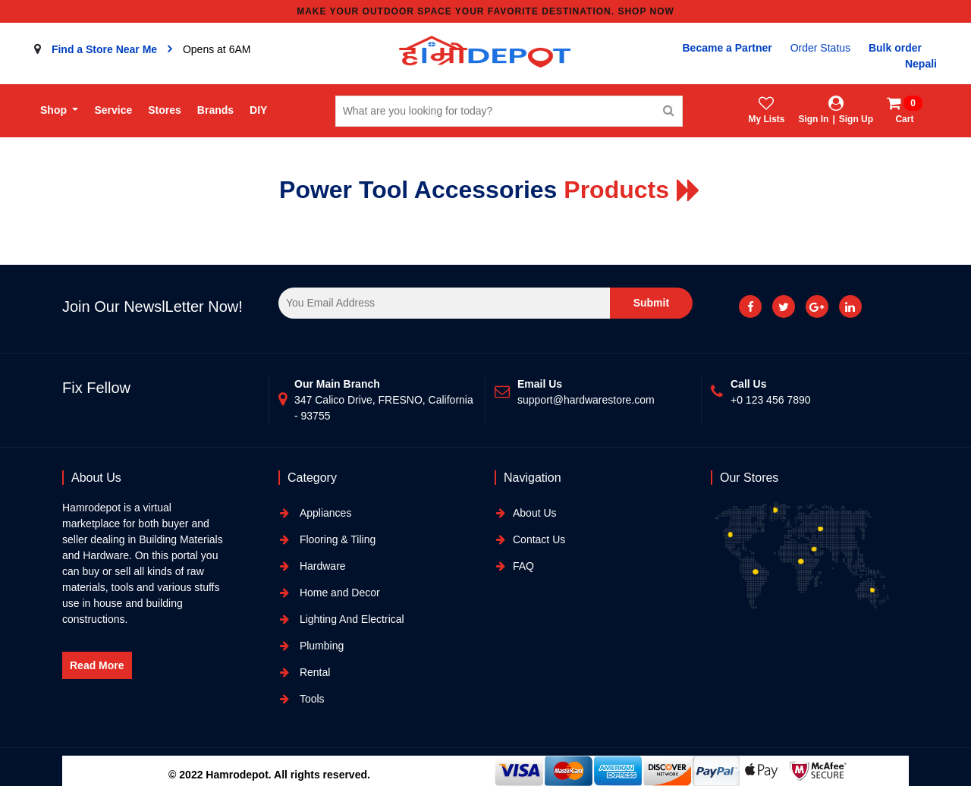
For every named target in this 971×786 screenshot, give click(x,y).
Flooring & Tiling (336, 539)
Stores (164, 110)
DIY (258, 110)
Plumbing (320, 646)
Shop (55, 110)
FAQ (523, 566)
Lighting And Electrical (350, 619)
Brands (215, 110)
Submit (651, 303)
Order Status (820, 48)
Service (113, 110)
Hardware (321, 566)
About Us (535, 513)
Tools (311, 699)
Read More (97, 665)
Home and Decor (338, 592)
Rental (313, 672)
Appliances (324, 513)
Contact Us (539, 539)
